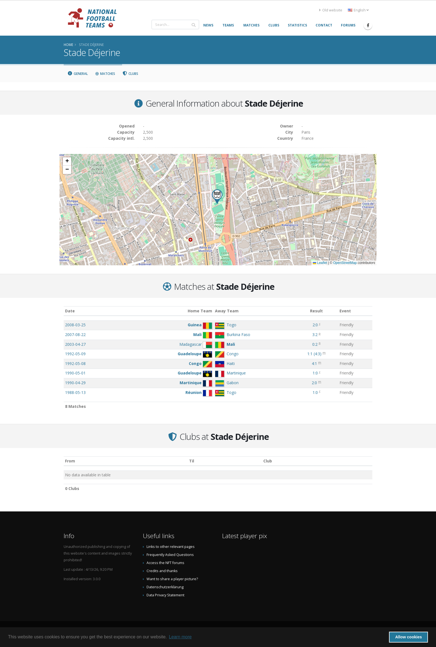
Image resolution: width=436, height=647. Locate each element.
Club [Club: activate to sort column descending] (267, 461)
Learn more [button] (180, 636)
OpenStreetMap (345, 263)
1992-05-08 (75, 363)
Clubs (130, 73)
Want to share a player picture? (172, 579)
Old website (330, 10)
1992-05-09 (75, 353)
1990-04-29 (75, 382)
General (77, 73)
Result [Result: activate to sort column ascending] (316, 310)
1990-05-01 (75, 373)
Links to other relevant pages (171, 546)
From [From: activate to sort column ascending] (70, 461)
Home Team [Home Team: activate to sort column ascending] (200, 310)
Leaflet (320, 263)
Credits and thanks (162, 570)
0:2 (315, 344)
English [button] (358, 10)
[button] (217, 196)
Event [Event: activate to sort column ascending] (345, 310)
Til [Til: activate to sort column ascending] (191, 461)
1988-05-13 (75, 392)
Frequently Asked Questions (170, 554)
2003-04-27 (75, 344)
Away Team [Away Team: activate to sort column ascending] (227, 310)
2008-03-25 (75, 324)
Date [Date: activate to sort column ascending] (70, 310)
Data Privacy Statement (165, 595)
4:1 (314, 363)
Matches (105, 73)
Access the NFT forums (165, 562)
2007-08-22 (75, 334)
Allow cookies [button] (408, 637)
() (314, 353)
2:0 (315, 324)
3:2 (315, 334)
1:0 (315, 373)
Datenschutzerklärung (165, 587)
